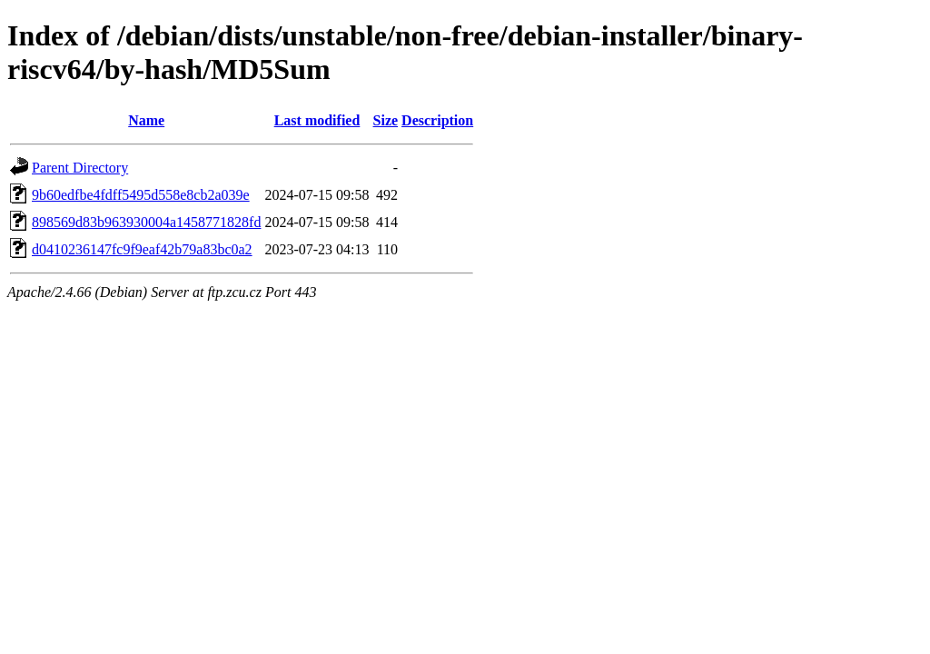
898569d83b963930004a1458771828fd (146, 222)
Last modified (317, 120)
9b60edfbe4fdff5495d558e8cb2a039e (141, 195)
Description (437, 120)
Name (146, 120)
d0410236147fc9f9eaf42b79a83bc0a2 (142, 249)
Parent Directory (80, 167)
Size (386, 120)
